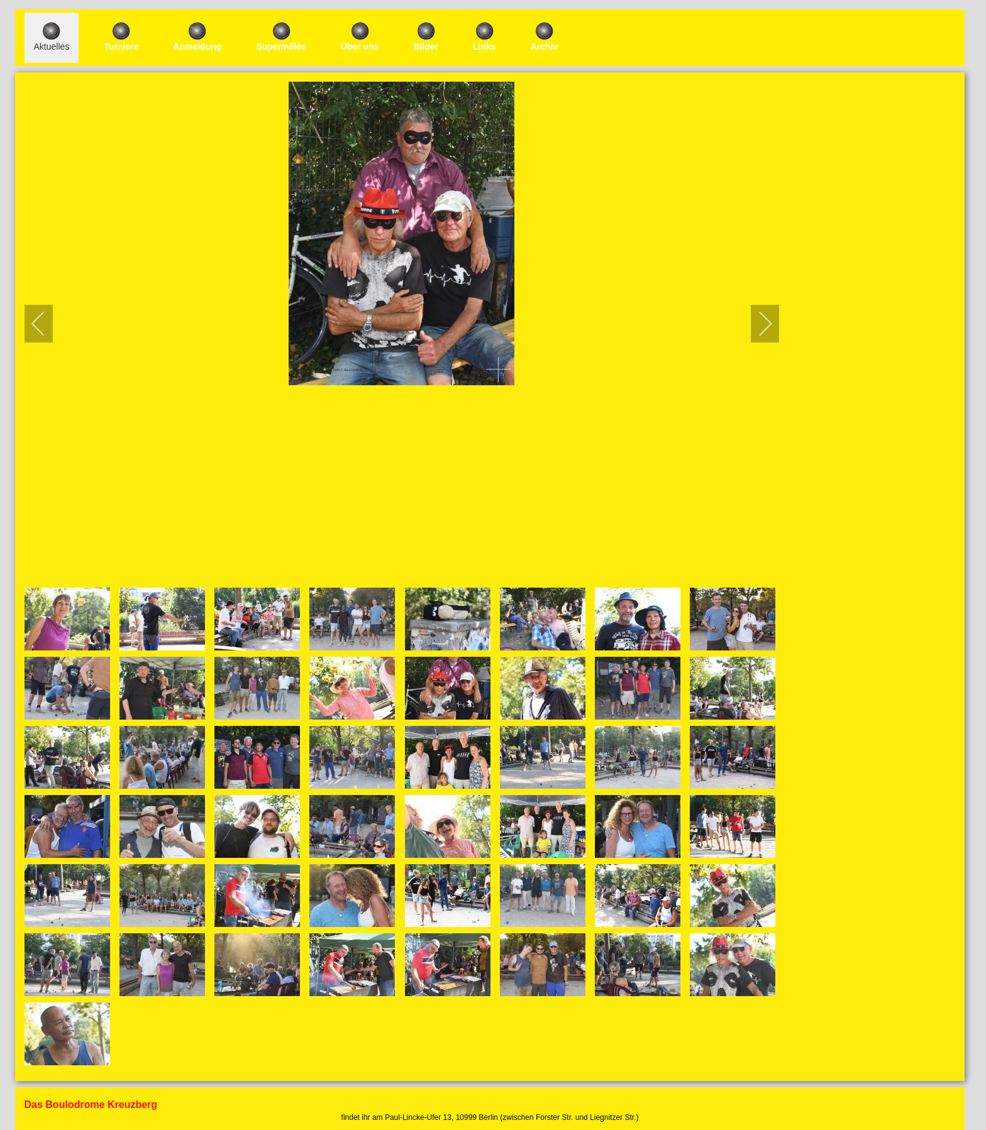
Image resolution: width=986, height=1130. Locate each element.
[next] (757, 323)
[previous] (47, 323)
